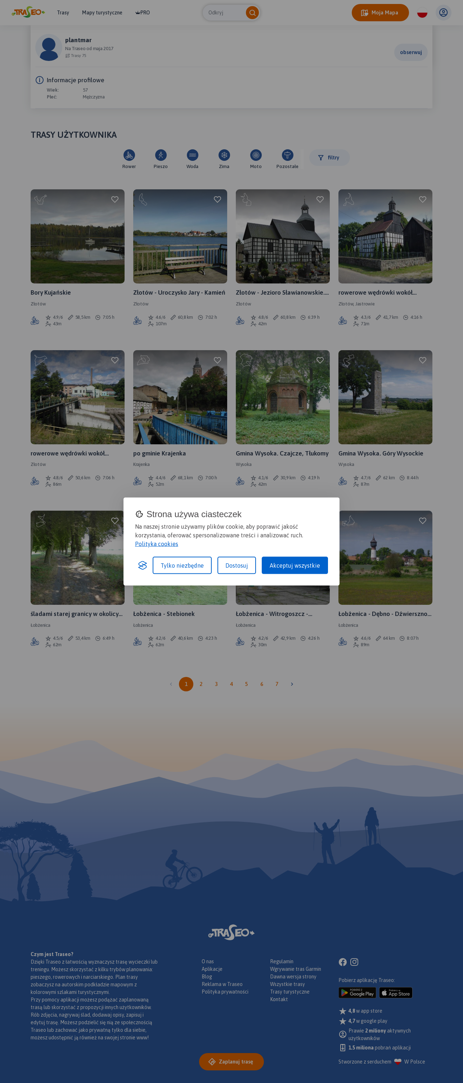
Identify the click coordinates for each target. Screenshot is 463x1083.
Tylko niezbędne (182, 565)
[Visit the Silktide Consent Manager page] (142, 565)
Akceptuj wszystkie (295, 565)
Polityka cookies (156, 544)
